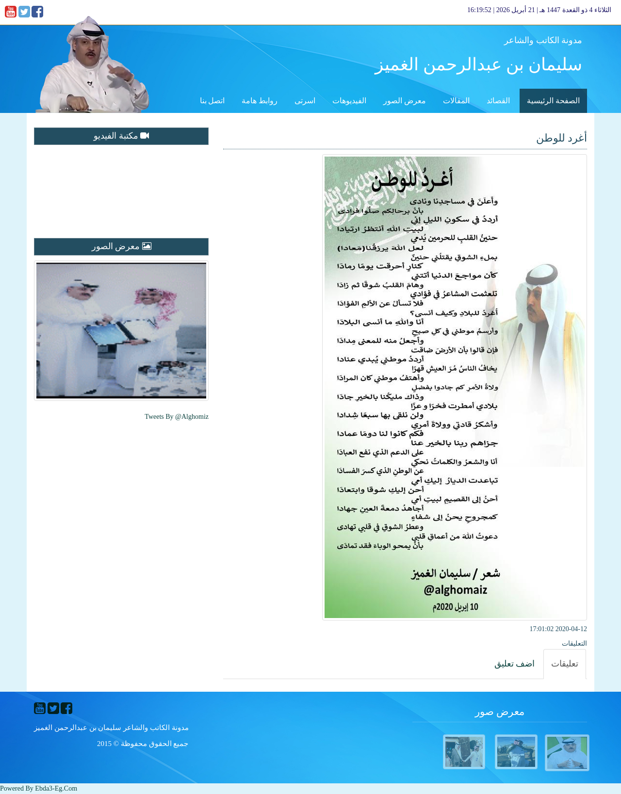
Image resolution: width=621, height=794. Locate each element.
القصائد (498, 100)
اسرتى (304, 100)
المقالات (456, 100)
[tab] (564, 664)
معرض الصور (404, 100)
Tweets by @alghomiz (177, 416)
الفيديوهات (349, 100)
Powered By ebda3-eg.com (38, 788)
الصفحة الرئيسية (553, 100)
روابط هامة (260, 100)
